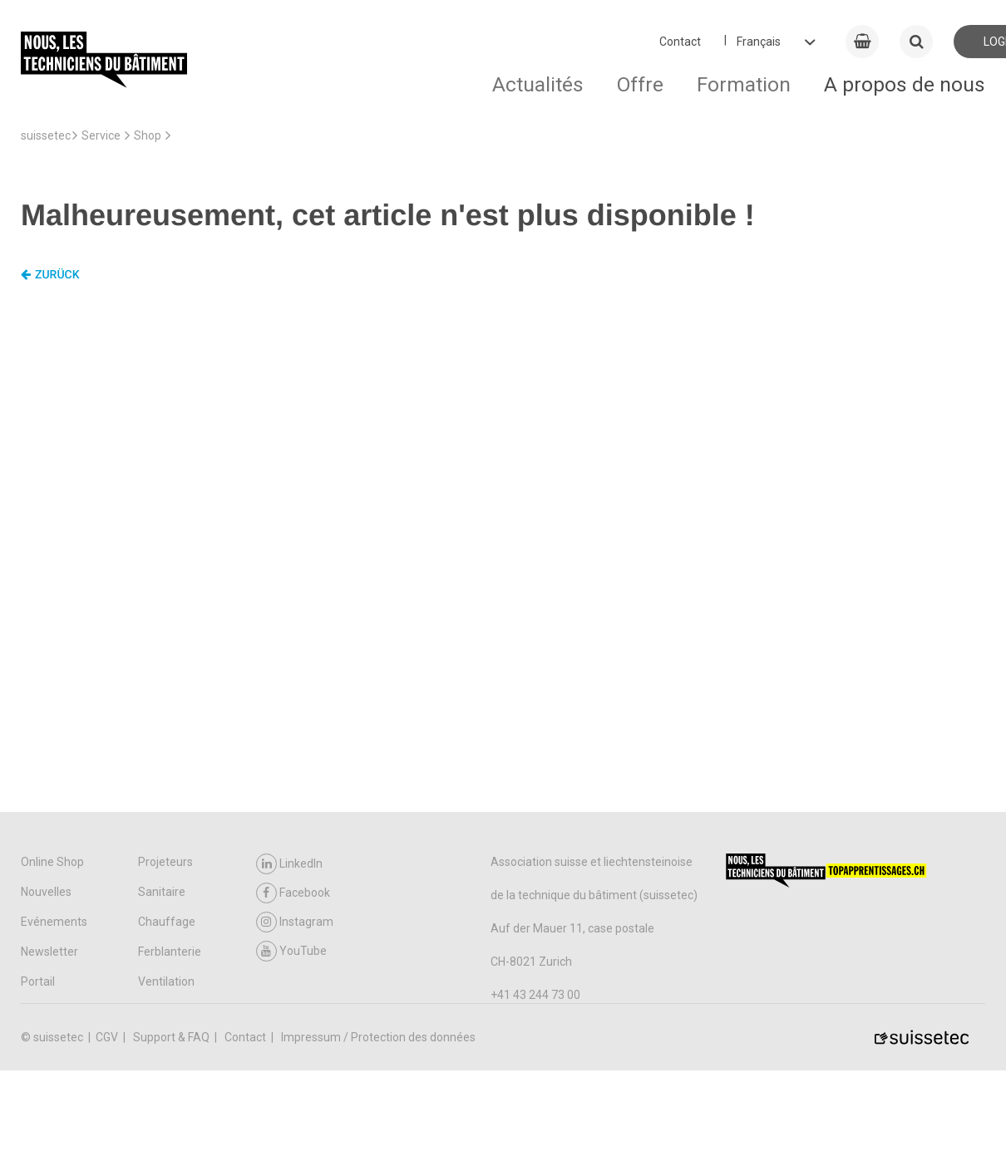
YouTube (291, 951)
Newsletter (49, 951)
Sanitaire (161, 891)
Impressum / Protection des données (378, 1037)
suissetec (46, 135)
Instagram (294, 922)
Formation (744, 84)
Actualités (538, 84)
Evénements (54, 921)
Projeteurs (165, 861)
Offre (640, 84)
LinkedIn (289, 864)
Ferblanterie (169, 951)
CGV (108, 1037)
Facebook (293, 893)
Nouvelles (46, 891)
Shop (147, 135)
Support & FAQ (172, 1037)
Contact (680, 41)
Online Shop (52, 861)
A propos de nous (904, 84)
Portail (38, 981)
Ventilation (166, 981)
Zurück (50, 275)
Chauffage (166, 921)
